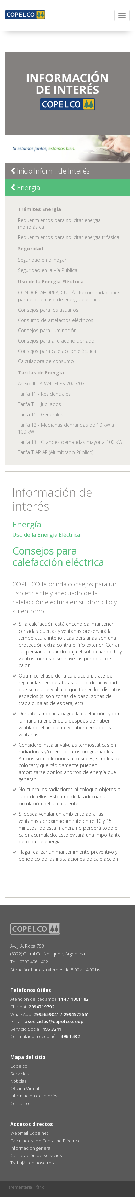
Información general (31, 1148)
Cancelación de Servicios (36, 1155)
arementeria (20, 1187)
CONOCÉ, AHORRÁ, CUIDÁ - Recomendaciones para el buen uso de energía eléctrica (69, 296)
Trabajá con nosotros (32, 1163)
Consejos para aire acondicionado (56, 340)
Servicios (19, 1074)
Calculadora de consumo (46, 361)
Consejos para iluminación (47, 330)
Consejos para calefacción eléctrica (57, 351)
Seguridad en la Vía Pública (47, 270)
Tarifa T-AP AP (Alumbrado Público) (55, 452)
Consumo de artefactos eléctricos (55, 320)
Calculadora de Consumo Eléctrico (45, 1141)
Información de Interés (33, 1096)
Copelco (18, 1066)
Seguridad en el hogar (42, 260)
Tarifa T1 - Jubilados (39, 404)
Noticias (18, 1081)
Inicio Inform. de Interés (50, 171)
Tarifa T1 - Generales (40, 414)
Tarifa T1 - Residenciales (44, 394)
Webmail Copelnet (29, 1133)
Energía (25, 187)
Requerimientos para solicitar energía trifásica (68, 237)
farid (40, 1187)
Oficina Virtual (24, 1088)
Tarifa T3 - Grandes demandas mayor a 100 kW (70, 442)
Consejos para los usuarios (48, 309)
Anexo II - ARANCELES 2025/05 (51, 383)
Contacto (19, 1103)
